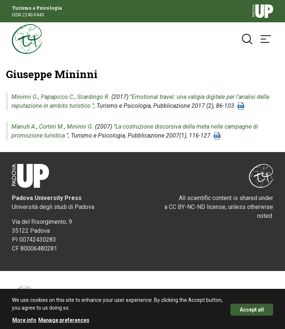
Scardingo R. (93, 96)
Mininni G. (25, 96)
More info (24, 323)
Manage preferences (63, 323)
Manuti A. (24, 126)
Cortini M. (51, 126)
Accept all (252, 312)
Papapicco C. (58, 96)
